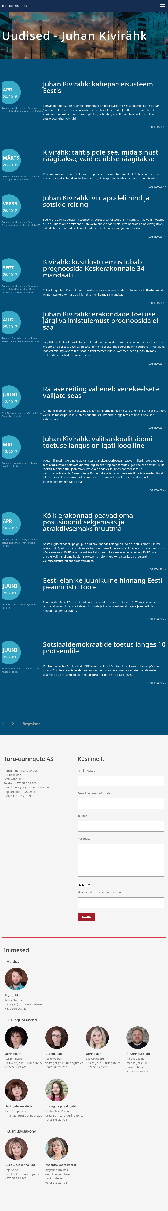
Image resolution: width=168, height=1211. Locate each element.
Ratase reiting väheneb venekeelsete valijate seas (101, 392)
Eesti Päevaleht (9, 413)
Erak (29, 222)
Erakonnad (14, 542)
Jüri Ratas (37, 413)
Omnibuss (29, 111)
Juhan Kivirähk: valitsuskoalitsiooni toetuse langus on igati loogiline (97, 442)
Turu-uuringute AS (14, 6)
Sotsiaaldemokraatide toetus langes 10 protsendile (104, 647)
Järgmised (31, 724)
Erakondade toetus (11, 225)
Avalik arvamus (19, 108)
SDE (38, 225)
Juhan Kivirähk (16, 111)
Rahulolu (6, 607)
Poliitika (39, 111)
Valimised (30, 292)
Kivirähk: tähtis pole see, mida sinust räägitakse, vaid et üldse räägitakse (100, 155)
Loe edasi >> (157, 127)
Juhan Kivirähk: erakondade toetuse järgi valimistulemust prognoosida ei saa (100, 320)
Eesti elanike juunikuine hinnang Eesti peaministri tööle (103, 583)
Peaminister (7, 416)
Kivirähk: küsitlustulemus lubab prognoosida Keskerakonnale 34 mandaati (93, 268)
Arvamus (6, 108)
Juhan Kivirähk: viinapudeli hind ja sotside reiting (96, 201)
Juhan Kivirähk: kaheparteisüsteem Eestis (98, 87)
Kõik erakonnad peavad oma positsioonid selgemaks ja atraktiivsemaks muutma (88, 522)
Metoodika (16, 341)
